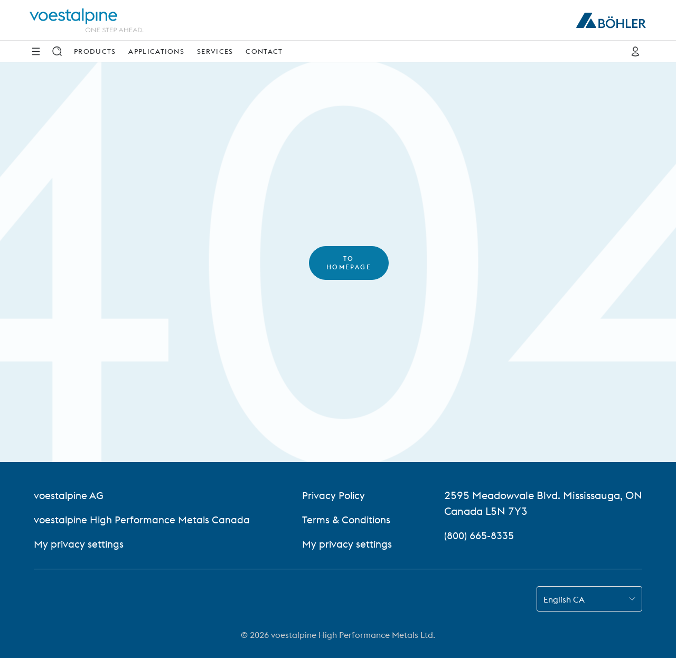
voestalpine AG (70, 495)
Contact (264, 51)
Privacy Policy (336, 495)
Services (215, 51)
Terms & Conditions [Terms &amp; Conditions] (350, 519)
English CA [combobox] (564, 599)
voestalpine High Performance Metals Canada (145, 519)
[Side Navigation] (35, 51)
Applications (156, 51)
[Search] (57, 51)
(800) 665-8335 (482, 535)
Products (95, 51)
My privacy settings (80, 543)
